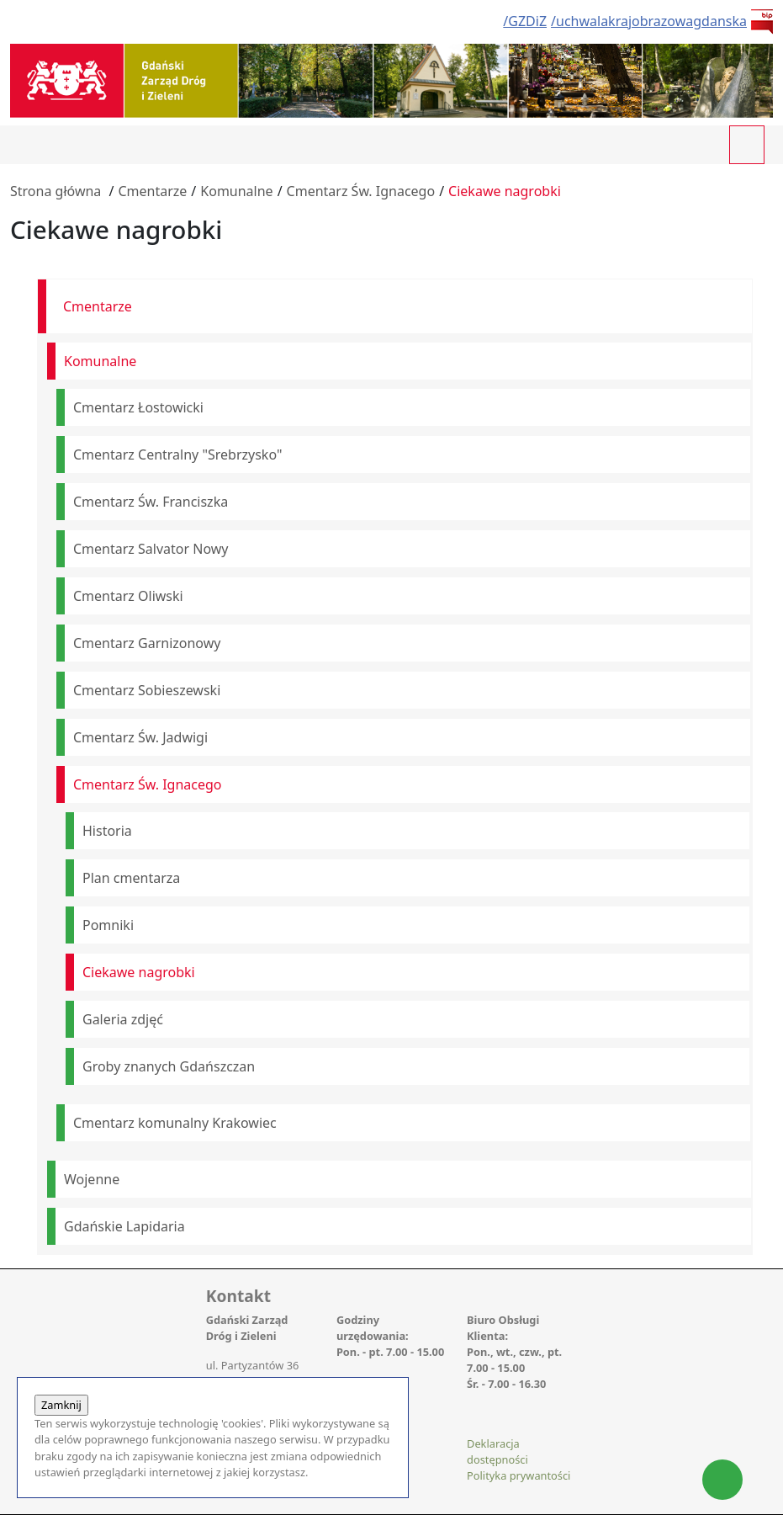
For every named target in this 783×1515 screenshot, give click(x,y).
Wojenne (91, 1179)
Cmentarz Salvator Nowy (151, 549)
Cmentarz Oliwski (128, 596)
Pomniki (108, 925)
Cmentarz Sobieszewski (146, 690)
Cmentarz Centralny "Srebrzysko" (177, 454)
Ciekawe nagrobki (504, 191)
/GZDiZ (525, 21)
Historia (107, 830)
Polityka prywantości (518, 1475)
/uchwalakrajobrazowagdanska (649, 21)
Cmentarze (152, 191)
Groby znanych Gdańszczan (168, 1066)
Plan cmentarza (131, 878)
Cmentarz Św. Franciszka (150, 501)
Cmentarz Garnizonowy (146, 643)
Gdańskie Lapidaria (124, 1226)
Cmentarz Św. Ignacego (361, 191)
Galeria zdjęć (122, 1019)
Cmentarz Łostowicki (138, 407)
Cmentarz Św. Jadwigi (140, 737)
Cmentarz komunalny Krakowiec (175, 1123)
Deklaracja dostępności (497, 1451)
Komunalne (236, 191)
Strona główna (55, 191)
